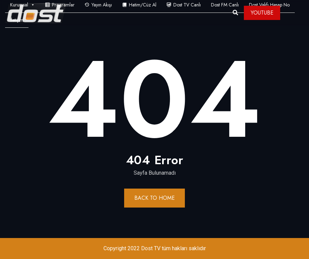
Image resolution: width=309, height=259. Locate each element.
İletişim (16, 20)
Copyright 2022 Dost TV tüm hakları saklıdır (154, 248)
